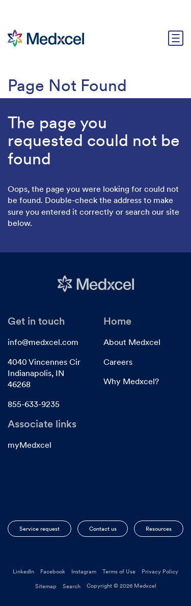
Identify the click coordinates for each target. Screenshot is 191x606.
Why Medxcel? (131, 381)
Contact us (103, 528)
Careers (117, 362)
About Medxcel (131, 342)
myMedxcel (29, 445)
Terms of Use (118, 571)
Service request (39, 528)
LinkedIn (23, 571)
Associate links (42, 424)
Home (117, 321)
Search (71, 586)
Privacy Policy (160, 571)
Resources (159, 528)
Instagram (83, 571)
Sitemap (46, 586)
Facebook (52, 571)
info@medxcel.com (43, 342)
